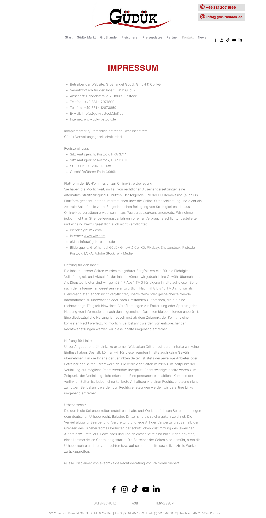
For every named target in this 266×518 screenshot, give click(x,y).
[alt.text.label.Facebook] (114, 489)
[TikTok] (228, 40)
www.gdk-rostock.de (100, 119)
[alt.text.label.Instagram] (124, 489)
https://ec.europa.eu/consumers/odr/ (146, 212)
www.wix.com (94, 236)
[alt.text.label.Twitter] (240, 40)
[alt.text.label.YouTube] (234, 40)
